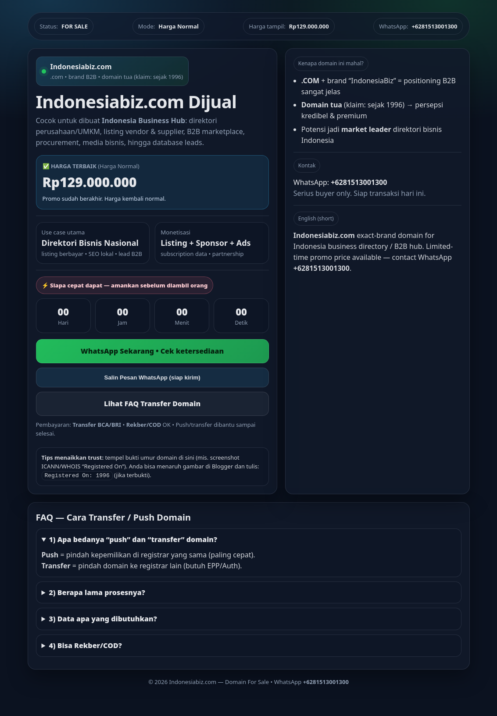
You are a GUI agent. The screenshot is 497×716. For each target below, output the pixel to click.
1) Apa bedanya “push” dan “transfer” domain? (133, 538)
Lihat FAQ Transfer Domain (152, 403)
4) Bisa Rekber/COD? (85, 644)
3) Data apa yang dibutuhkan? (103, 618)
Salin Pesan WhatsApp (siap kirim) (152, 377)
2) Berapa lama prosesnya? (97, 591)
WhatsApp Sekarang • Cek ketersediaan (152, 351)
